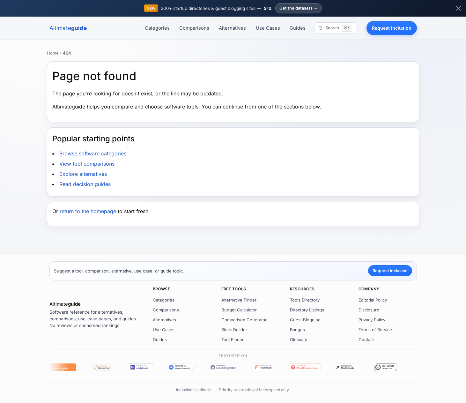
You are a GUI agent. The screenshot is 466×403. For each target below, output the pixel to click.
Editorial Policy (373, 299)
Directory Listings (307, 309)
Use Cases (268, 28)
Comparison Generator (244, 319)
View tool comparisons (87, 163)
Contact (366, 339)
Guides (298, 28)
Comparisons (194, 28)
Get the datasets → (298, 8)
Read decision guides (85, 184)
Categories (157, 28)
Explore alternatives (83, 174)
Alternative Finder (238, 299)
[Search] (335, 28)
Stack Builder (234, 329)
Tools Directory (305, 299)
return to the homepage (88, 211)
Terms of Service (375, 329)
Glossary (298, 339)
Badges (297, 329)
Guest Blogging (305, 319)
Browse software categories (92, 153)
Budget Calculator (239, 309)
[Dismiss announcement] (458, 8)
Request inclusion (390, 270)
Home (53, 53)
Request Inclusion (391, 28)
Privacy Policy (372, 319)
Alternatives (232, 28)
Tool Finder (232, 339)
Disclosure (369, 309)
